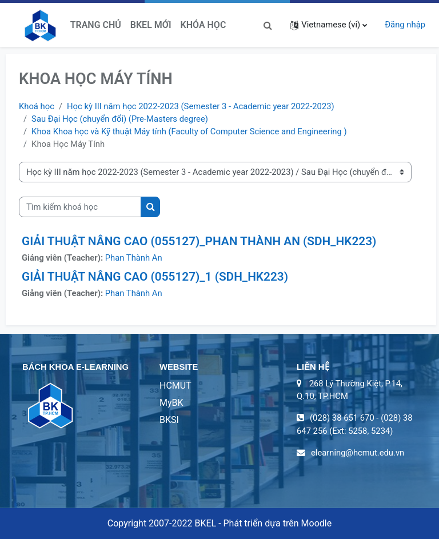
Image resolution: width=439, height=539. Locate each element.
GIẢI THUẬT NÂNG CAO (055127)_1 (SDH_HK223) (155, 277)
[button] (267, 24)
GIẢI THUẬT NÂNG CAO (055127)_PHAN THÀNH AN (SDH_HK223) (199, 241)
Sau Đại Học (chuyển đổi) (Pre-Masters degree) (119, 119)
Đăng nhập (405, 24)
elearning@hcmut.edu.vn (357, 453)
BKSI (169, 419)
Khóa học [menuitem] (203, 24)
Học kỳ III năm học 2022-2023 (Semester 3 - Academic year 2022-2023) (200, 106)
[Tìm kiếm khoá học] (80, 207)
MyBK (171, 402)
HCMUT (175, 385)
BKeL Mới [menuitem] (150, 24)
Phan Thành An (133, 258)
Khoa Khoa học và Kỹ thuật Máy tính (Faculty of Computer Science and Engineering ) (188, 131)
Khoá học (36, 106)
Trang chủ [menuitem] (95, 24)
